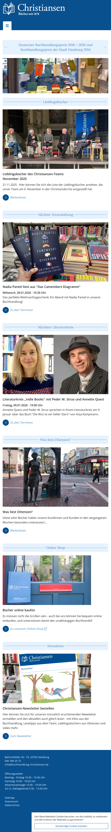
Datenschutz (12, 805)
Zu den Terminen (21, 310)
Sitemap (9, 797)
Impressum (11, 801)
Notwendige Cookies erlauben (71, 826)
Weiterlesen (18, 197)
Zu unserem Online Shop (26, 629)
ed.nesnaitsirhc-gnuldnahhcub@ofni (26, 764)
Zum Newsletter (20, 736)
